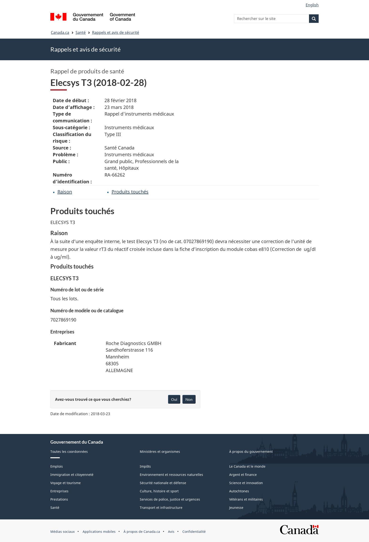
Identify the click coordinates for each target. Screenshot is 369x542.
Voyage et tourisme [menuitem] (65, 483)
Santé (81, 32)
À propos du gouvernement (251, 451)
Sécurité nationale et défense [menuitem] (163, 483)
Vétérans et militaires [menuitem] (246, 499)
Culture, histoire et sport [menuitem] (159, 491)
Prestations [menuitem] (59, 499)
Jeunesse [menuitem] (236, 507)
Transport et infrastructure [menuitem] (161, 507)
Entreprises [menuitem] (59, 491)
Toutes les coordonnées (69, 451)
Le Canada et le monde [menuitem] (247, 466)
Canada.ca (60, 32)
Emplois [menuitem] (56, 466)
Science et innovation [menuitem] (246, 483)
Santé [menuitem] (54, 507)
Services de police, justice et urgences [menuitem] (170, 499)
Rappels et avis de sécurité (115, 32)
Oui (174, 399)
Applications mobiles (99, 531)
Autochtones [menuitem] (239, 491)
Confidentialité (194, 531)
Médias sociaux (62, 531)
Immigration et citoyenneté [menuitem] (71, 474)
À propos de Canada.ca (142, 531)
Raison (64, 192)
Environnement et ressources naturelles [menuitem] (171, 474)
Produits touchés (130, 192)
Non (189, 399)
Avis (171, 531)
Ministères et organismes (160, 451)
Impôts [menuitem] (145, 466)
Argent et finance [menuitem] (243, 474)
